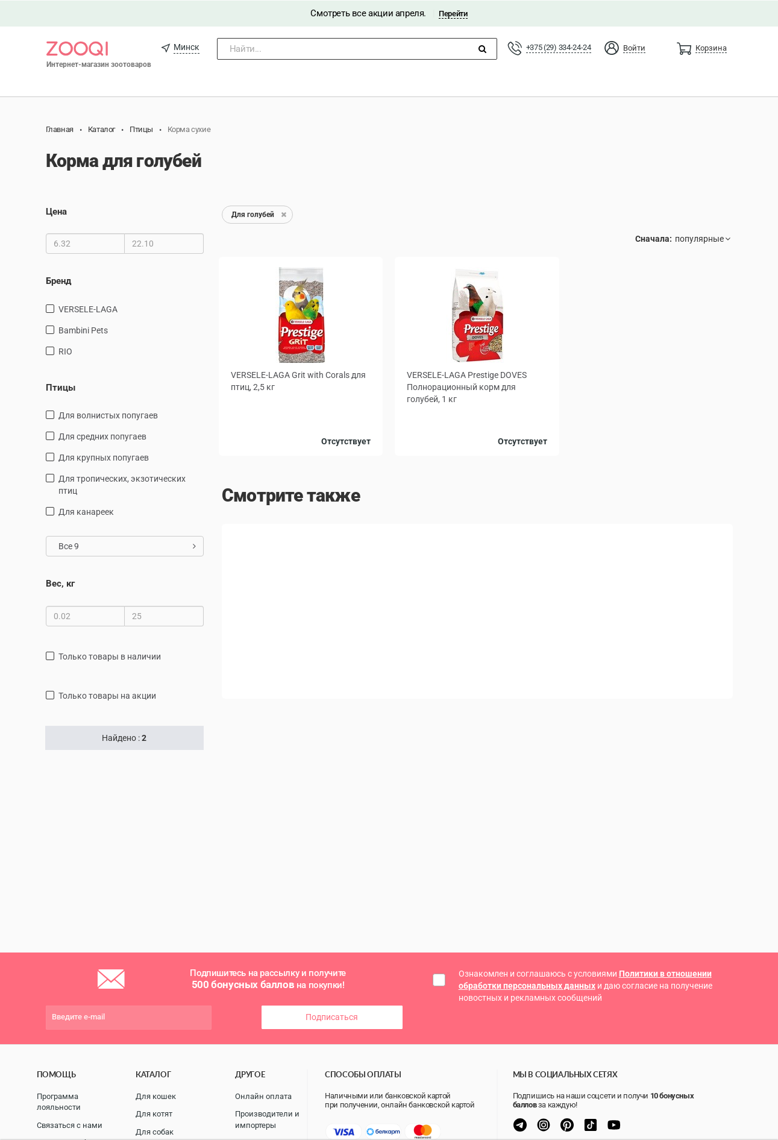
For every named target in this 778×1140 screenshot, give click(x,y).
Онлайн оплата (263, 1095)
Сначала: (653, 238)
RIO (65, 350)
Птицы (60, 386)
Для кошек (156, 1095)
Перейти (453, 12)
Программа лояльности (59, 1101)
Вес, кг (60, 583)
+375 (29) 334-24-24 (558, 46)
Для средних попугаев (102, 436)
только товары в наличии (109, 655)
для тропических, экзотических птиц (122, 484)
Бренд (58, 280)
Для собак (155, 1130)
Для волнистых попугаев (108, 415)
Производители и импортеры (267, 1119)
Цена (56, 211)
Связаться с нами (69, 1124)
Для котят (154, 1113)
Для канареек (86, 511)
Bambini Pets (83, 329)
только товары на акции (107, 694)
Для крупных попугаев (103, 457)
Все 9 (127, 546)
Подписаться (332, 1016)
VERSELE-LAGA (88, 308)
